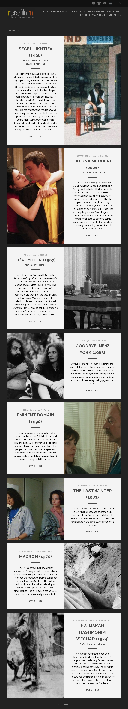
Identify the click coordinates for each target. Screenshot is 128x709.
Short (43, 255)
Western (47, 552)
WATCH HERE (35, 136)
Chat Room (113, 12)
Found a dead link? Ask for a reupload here (68, 12)
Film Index (84, 15)
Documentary (104, 621)
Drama (43, 44)
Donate (108, 15)
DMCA (118, 15)
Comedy (104, 156)
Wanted (96, 15)
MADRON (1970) (35, 556)
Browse (100, 12)
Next (67, 705)
